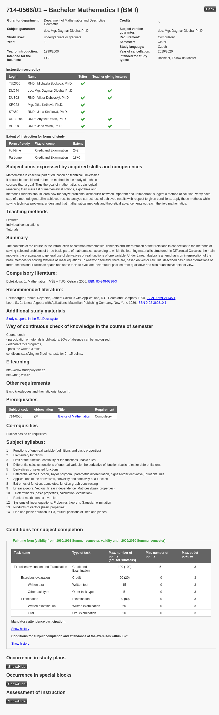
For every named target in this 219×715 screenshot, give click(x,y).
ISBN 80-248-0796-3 (102, 281)
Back (210, 9)
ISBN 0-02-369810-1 (152, 303)
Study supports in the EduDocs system (33, 319)
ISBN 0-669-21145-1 (161, 298)
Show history (20, 629)
